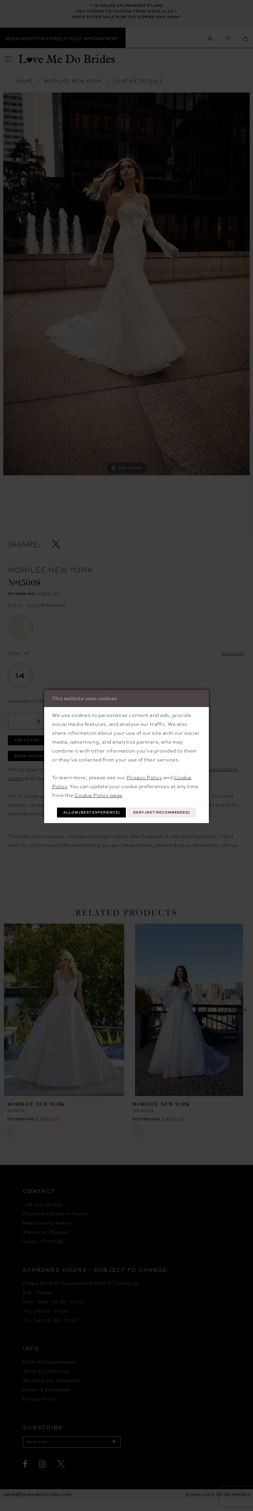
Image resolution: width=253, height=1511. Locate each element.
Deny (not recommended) (126, 820)
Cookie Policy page (98, 786)
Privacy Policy (144, 768)
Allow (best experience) (127, 805)
